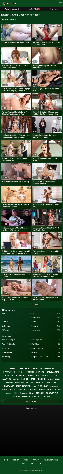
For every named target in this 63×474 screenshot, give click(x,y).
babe (33, 379)
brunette (37, 368)
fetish (20, 372)
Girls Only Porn (46, 340)
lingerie (30, 375)
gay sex (16, 379)
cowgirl (40, 372)
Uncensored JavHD (12, 9)
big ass (23, 393)
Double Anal (46, 318)
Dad (46, 313)
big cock (42, 379)
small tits (23, 390)
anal (31, 393)
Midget (16, 313)
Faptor (29, 470)
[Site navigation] (60, 3)
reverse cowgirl (8, 389)
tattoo (45, 375)
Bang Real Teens (46, 348)
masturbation (23, 386)
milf (15, 393)
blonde (24, 379)
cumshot (12, 368)
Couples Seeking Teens (46, 357)
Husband (46, 326)
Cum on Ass (46, 330)
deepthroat (24, 369)
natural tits (53, 372)
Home (6, 460)
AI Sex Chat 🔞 (34, 9)
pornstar (39, 382)
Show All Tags (31, 401)
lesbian (54, 375)
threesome (19, 382)
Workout (16, 322)
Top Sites (7, 336)
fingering (30, 372)
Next (36, 304)
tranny (8, 393)
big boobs (54, 386)
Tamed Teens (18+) (16, 340)
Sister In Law (16, 326)
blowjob (20, 375)
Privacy (36, 460)
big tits (29, 383)
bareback (26, 396)
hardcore (9, 386)
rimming (9, 382)
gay (54, 383)
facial (48, 382)
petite (50, 390)
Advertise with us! (51, 460)
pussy (57, 379)
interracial (49, 368)
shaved (42, 389)
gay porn (16, 396)
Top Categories (9, 310)
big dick (40, 393)
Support (15, 460)
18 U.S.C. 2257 (36, 463)
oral (37, 375)
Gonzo (46, 322)
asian (50, 379)
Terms (26, 460)
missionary (43, 386)
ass (34, 386)
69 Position (16, 330)
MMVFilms (46, 344)
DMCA (24, 463)
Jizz (16, 318)
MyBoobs (16, 348)
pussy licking (9, 372)
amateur (6, 379)
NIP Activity (16, 357)
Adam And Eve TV (16, 344)
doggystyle (52, 393)
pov (34, 396)
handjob (9, 375)
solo (40, 396)
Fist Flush (46, 352)
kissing (47, 396)
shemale (33, 389)
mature (58, 389)
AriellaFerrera (16, 352)
